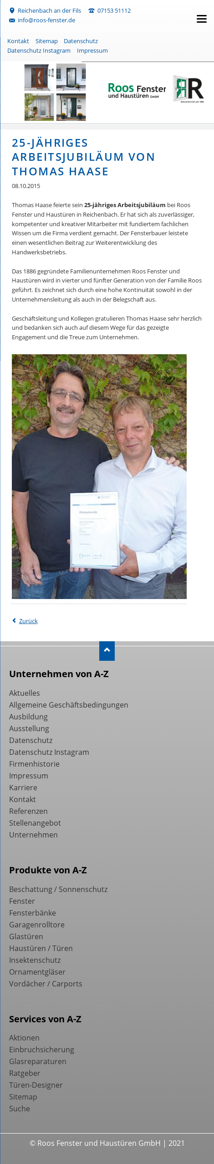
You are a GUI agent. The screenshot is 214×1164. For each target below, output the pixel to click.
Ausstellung (29, 728)
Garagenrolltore (37, 925)
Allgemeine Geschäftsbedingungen (68, 705)
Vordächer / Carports (45, 984)
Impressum (92, 50)
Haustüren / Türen (41, 948)
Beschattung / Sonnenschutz (58, 889)
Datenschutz (81, 41)
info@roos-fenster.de (46, 20)
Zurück (28, 621)
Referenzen (28, 811)
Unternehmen (33, 835)
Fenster (22, 901)
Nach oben (107, 651)
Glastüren (26, 936)
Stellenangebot (35, 823)
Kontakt (18, 41)
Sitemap (47, 41)
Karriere (23, 788)
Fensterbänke (32, 913)
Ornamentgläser (37, 972)
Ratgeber (25, 1073)
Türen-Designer (36, 1085)
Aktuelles (24, 693)
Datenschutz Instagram (39, 50)
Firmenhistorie (34, 764)
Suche (19, 1109)
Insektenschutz (35, 960)
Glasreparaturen (37, 1061)
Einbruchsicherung (41, 1050)
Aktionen (24, 1038)
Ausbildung (28, 717)
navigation (202, 19)
